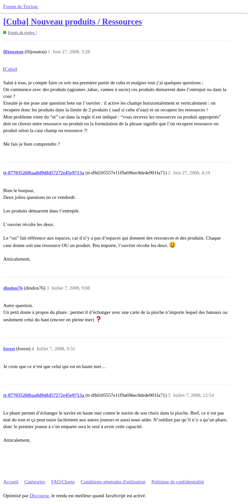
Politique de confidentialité (177, 481)
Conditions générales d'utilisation (113, 481)
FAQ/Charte (63, 481)
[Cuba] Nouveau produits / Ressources (72, 21)
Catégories (34, 481)
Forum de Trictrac (20, 6)
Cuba (10, 69)
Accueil (10, 481)
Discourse (39, 495)
